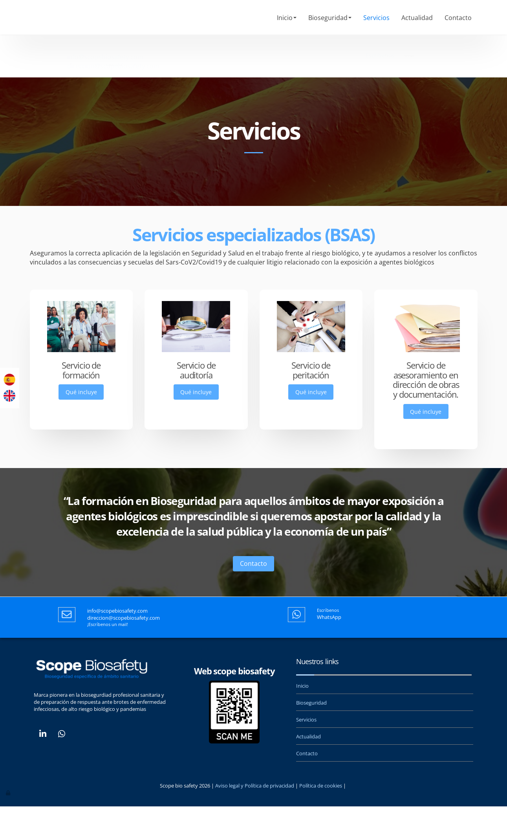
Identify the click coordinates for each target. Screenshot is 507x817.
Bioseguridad (329, 17)
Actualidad (417, 17)
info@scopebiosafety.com (105, 48)
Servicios (376, 17)
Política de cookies (320, 795)
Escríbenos (380, 47)
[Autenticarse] (8, 802)
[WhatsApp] (61, 745)
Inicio (287, 17)
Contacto (458, 17)
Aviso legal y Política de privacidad (254, 795)
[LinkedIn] (43, 745)
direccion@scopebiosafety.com (113, 57)
